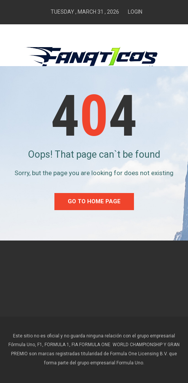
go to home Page (94, 201)
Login (135, 12)
